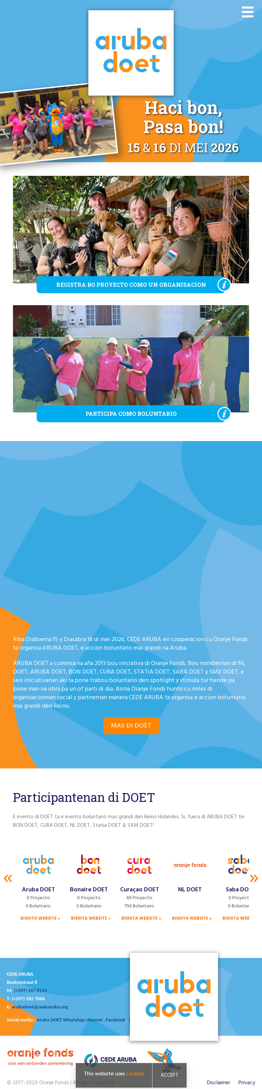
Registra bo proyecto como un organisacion (131, 284)
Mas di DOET (131, 725)
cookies (135, 1074)
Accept (169, 1075)
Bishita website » (40, 918)
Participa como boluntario (131, 413)
